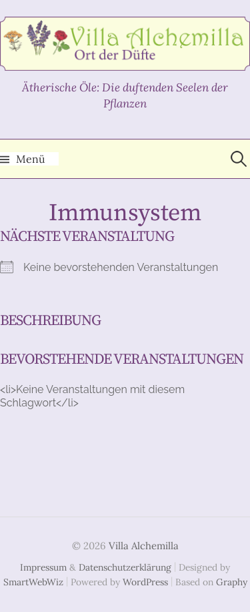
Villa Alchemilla (144, 545)
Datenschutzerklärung (125, 567)
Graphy (231, 582)
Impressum (43, 567)
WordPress (145, 582)
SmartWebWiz (33, 582)
